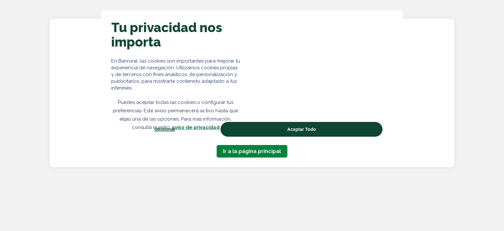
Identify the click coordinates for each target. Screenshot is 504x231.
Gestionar (164, 129)
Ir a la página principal (252, 151)
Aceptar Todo (301, 129)
